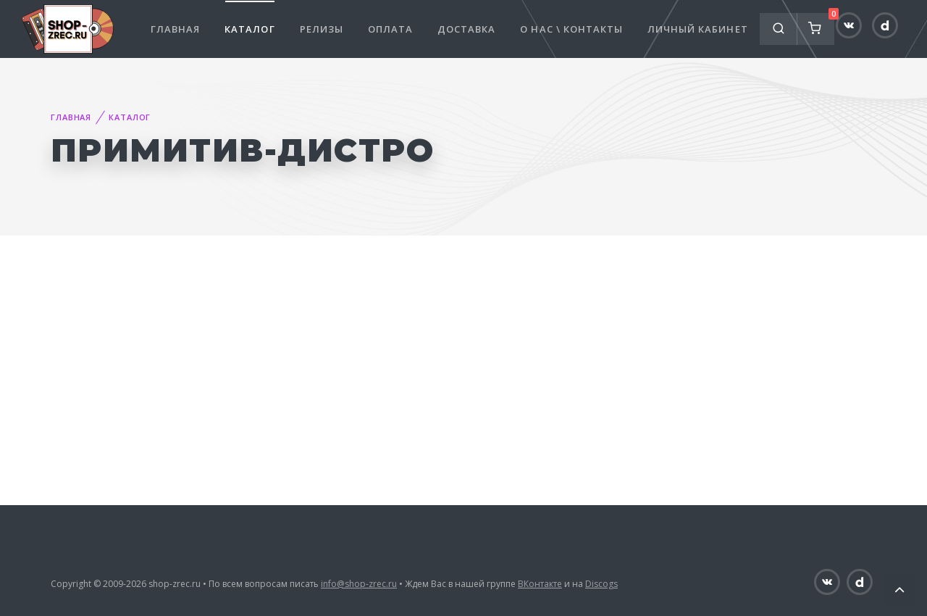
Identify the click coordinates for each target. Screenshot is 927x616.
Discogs (601, 584)
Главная (175, 29)
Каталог (249, 29)
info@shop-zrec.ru (359, 584)
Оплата (390, 29)
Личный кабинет (697, 29)
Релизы (321, 29)
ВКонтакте (540, 584)
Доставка (466, 29)
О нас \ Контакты (571, 29)
